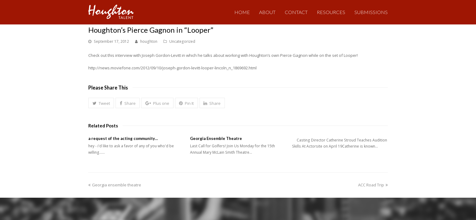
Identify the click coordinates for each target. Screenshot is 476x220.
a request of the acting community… (123, 138)
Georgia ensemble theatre (114, 185)
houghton (148, 41)
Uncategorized (182, 41)
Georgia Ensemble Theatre (216, 138)
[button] (101, 103)
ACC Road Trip (373, 185)
